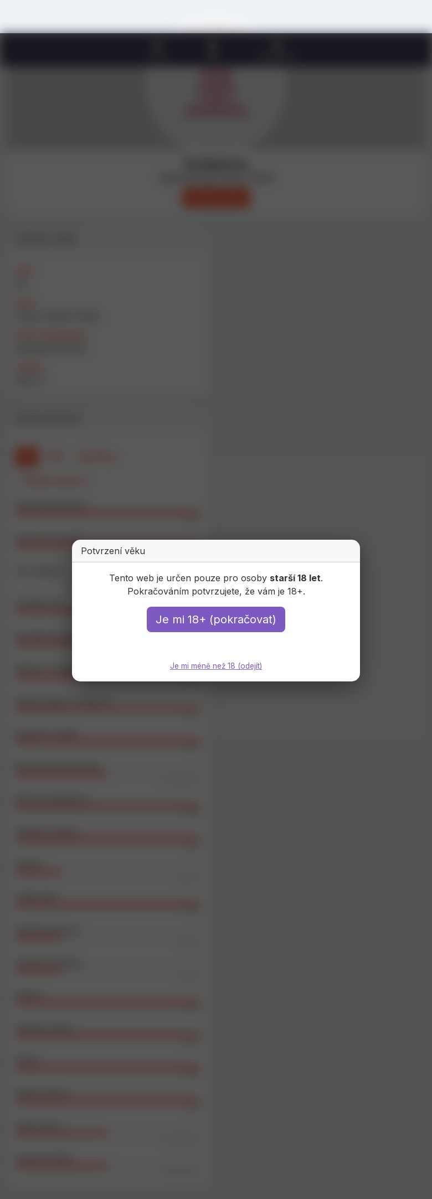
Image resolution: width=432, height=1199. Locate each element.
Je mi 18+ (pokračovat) (216, 620)
